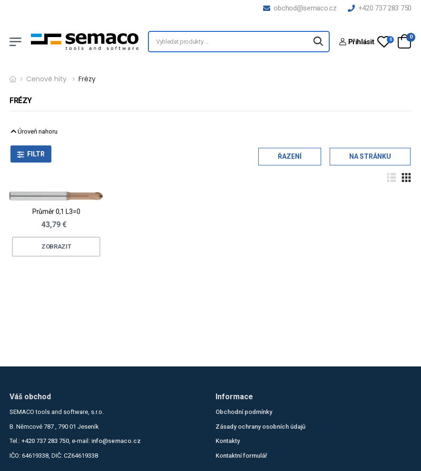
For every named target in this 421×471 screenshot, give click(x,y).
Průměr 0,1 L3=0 (56, 211)
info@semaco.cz (116, 440)
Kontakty (227, 440)
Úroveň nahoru (34, 131)
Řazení (290, 156)
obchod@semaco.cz (299, 8)
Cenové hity (46, 79)
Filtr (36, 154)
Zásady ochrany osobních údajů (260, 426)
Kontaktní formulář (241, 455)
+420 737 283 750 (379, 8)
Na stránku (370, 156)
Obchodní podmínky (243, 411)
